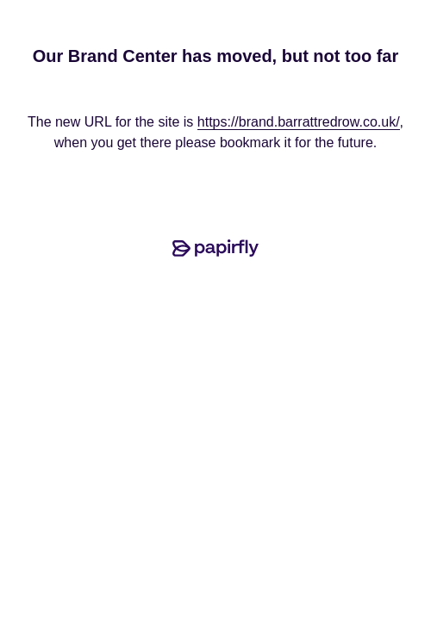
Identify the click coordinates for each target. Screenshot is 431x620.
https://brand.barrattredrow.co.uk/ (298, 122)
